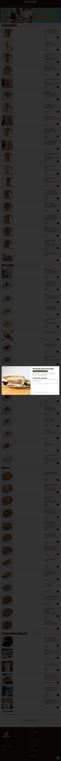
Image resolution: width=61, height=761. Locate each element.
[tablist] (30, 374)
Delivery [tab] (23, 374)
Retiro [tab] (38, 374)
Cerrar (30, 390)
